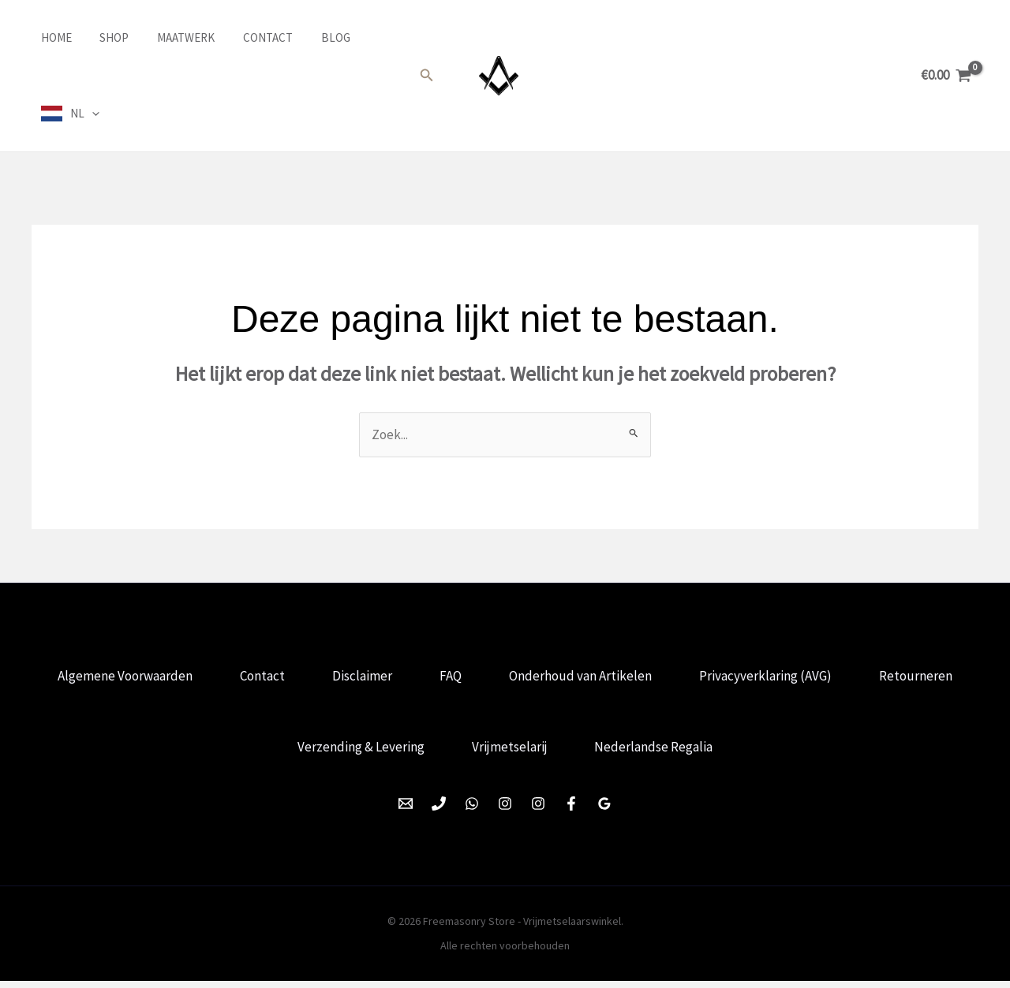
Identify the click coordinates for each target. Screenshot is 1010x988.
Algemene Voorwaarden (177, 677)
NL (75, 113)
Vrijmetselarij (571, 752)
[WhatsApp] (472, 810)
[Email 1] (405, 810)
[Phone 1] (439, 810)
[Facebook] (571, 810)
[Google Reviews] (604, 810)
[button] (427, 75)
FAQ (513, 677)
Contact (245, 37)
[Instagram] (505, 810)
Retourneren (268, 752)
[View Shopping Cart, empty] (946, 75)
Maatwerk (167, 37)
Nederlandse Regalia (719, 752)
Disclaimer (421, 677)
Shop (100, 37)
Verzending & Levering (419, 752)
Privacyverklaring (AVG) (834, 677)
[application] (82, 113)
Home (47, 37)
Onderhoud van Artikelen (645, 677)
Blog (308, 37)
